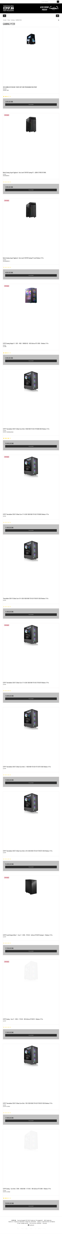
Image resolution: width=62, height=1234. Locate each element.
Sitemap (45, 1223)
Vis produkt (31, 104)
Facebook (31, 1225)
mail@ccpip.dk (24, 1223)
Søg (58, 1)
